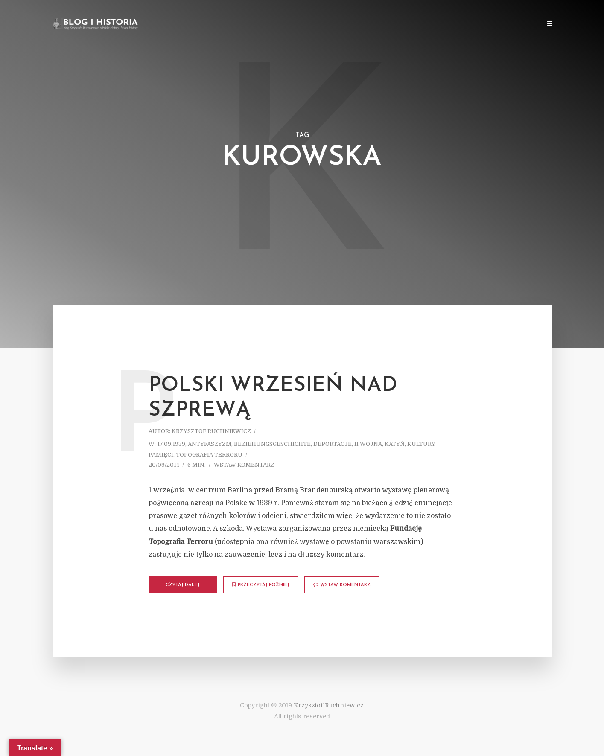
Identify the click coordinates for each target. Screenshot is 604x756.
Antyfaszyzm (209, 444)
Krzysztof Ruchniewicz (211, 431)
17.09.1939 (171, 444)
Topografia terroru (209, 454)
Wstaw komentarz (244, 465)
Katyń (395, 444)
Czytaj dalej (182, 585)
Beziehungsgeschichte (272, 444)
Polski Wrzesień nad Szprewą (273, 398)
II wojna (368, 444)
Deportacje (332, 444)
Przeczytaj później (260, 584)
